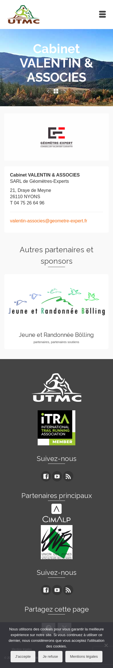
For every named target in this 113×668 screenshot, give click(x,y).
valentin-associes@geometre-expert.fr (48, 220)
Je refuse (50, 656)
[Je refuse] (106, 645)
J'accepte (23, 656)
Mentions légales (84, 656)
